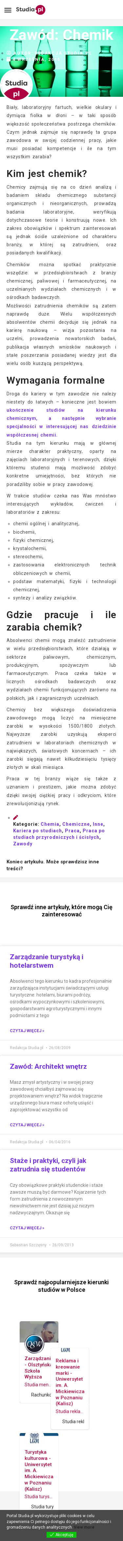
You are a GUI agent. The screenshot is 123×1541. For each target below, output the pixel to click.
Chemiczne (76, 824)
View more (84, 1527)
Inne (98, 824)
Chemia (50, 824)
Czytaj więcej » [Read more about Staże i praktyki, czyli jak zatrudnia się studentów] (27, 1228)
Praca (72, 830)
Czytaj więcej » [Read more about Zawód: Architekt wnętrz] (27, 1125)
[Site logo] (32, 10)
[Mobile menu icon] (7, 10)
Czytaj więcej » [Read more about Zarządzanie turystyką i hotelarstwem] (27, 1031)
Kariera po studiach (37, 830)
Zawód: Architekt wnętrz (48, 1066)
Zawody (22, 843)
